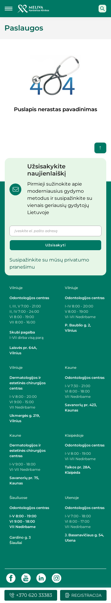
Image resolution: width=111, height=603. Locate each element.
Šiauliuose (18, 497)
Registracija (83, 595)
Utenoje (72, 497)
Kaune (70, 367)
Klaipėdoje (74, 435)
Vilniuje (15, 287)
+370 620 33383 (30, 595)
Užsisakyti (55, 245)
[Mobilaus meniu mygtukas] (8, 8)
